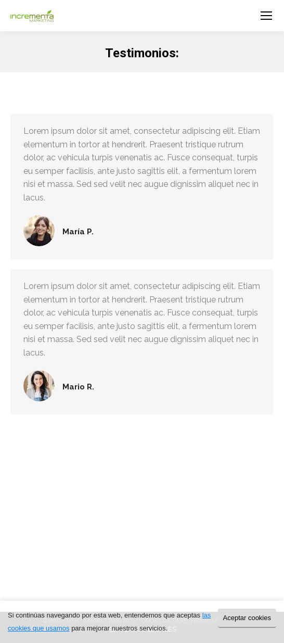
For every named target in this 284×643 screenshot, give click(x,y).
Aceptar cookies (247, 618)
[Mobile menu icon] (266, 15)
